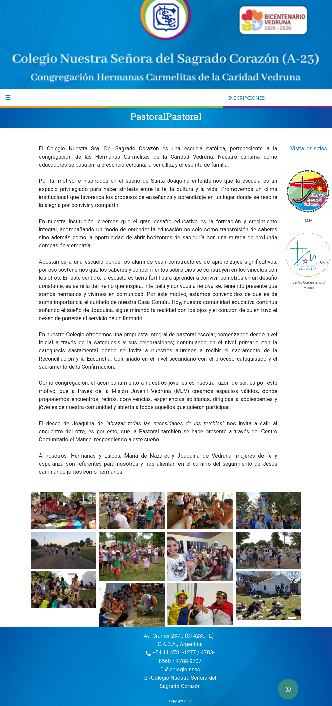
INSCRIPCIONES (246, 98)
